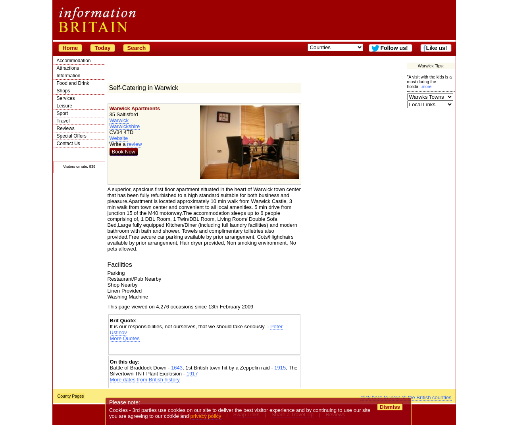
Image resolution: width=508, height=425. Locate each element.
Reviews (66, 128)
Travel (63, 121)
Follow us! (394, 48)
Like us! (436, 48)
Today (102, 48)
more (426, 86)
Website (119, 138)
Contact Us (68, 143)
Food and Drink (73, 83)
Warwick (119, 120)
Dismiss (390, 407)
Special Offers (72, 136)
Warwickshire (125, 126)
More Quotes (125, 338)
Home (70, 48)
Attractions (68, 68)
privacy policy (205, 416)
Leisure (64, 106)
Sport (62, 113)
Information (69, 75)
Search (136, 48)
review (134, 144)
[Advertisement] (204, 348)
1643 (177, 368)
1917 (192, 374)
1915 (280, 368)
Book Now (123, 152)
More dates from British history (145, 380)
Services (66, 98)
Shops (63, 91)
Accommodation (74, 60)
